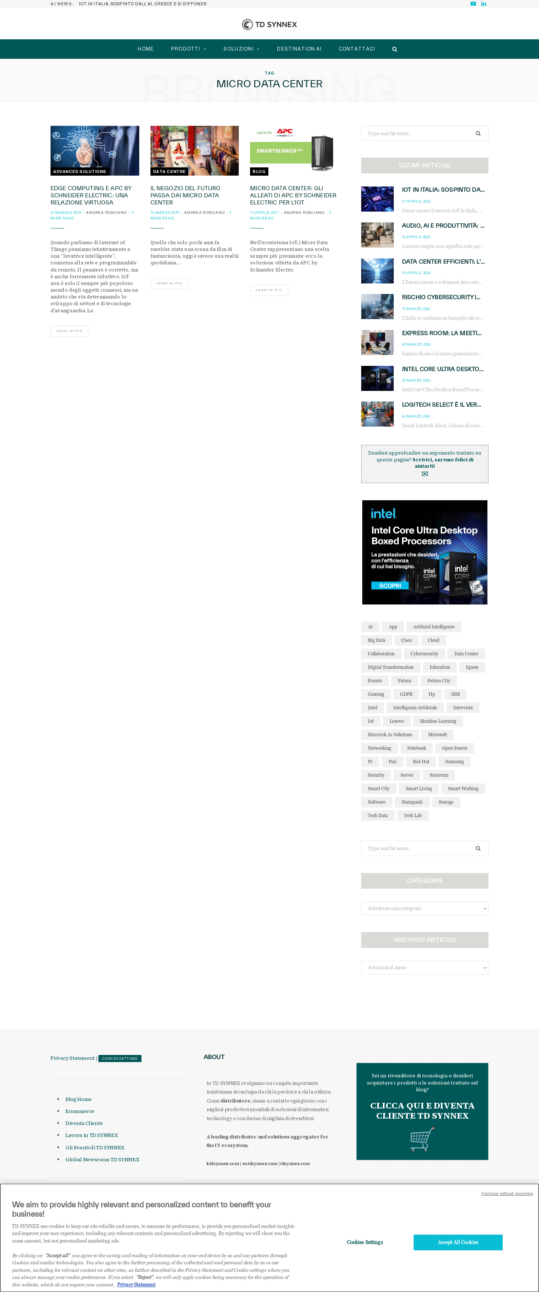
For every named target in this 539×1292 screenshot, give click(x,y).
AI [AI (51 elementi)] (370, 627)
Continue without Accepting (507, 1203)
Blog (259, 171)
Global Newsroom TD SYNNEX (102, 1159)
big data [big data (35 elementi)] (376, 640)
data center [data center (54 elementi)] (466, 653)
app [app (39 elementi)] (393, 627)
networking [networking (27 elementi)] (379, 748)
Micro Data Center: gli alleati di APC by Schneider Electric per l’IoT (293, 195)
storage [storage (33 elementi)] (446, 802)
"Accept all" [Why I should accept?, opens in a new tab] (57, 1265)
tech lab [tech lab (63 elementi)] (413, 815)
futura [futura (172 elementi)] (404, 680)
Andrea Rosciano (106, 212)
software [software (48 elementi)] (377, 802)
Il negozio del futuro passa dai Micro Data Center (185, 195)
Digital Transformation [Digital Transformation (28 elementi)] (391, 667)
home (146, 49)
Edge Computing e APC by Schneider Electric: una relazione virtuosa (91, 195)
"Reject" (144, 1287)
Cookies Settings (120, 1059)
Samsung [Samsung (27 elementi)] (454, 761)
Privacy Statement (73, 1058)
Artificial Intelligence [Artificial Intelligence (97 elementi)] (434, 627)
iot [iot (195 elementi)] (371, 721)
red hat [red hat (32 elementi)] (421, 761)
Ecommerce (80, 1111)
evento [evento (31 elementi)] (375, 680)
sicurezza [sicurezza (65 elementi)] (439, 775)
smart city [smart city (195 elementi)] (379, 788)
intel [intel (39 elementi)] (372, 707)
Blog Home (79, 1099)
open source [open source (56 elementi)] (455, 748)
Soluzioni (238, 49)
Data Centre (169, 171)
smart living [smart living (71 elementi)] (419, 788)
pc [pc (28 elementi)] (370, 761)
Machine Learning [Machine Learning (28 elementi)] (438, 721)
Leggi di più (69, 331)
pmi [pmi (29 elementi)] (393, 761)
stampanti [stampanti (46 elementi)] (412, 802)
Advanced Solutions (79, 171)
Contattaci (357, 49)
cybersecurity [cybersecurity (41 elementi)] (424, 653)
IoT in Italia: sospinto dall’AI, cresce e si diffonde (143, 3)
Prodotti (185, 49)
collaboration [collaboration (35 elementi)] (381, 653)
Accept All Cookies (458, 1252)
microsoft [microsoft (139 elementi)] (437, 734)
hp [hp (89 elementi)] (432, 694)
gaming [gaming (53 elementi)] (376, 694)
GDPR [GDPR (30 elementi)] (406, 694)
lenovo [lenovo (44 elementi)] (397, 721)
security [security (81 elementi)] (376, 775)
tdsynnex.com (295, 1164)
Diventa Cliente (84, 1123)
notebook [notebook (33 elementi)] (416, 748)
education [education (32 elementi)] (440, 667)
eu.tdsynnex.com (259, 1164)
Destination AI (299, 49)
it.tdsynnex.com (223, 1164)
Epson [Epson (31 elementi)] (472, 667)
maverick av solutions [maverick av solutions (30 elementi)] (390, 734)
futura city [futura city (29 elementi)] (438, 680)
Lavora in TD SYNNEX (92, 1135)
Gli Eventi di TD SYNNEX (95, 1147)
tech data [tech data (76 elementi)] (378, 815)
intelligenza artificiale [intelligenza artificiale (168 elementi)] (415, 707)
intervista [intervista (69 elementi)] (463, 707)
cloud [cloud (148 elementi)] (433, 640)
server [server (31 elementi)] (407, 775)
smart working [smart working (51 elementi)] (463, 788)
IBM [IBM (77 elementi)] (455, 694)
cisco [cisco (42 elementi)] (406, 640)
